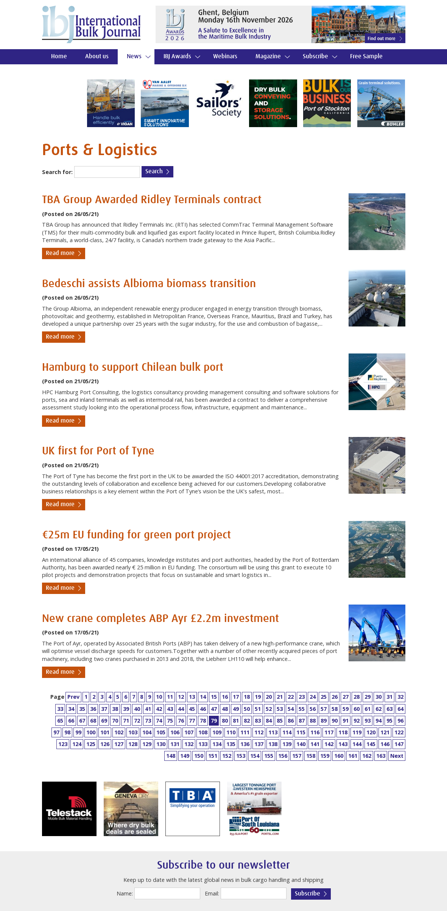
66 (71, 720)
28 (357, 696)
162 (366, 755)
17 (236, 696)
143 (342, 744)
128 (132, 744)
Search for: (57, 172)
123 (62, 744)
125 (90, 744)
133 (202, 744)
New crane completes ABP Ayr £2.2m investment (160, 618)
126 (104, 744)
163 (380, 755)
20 (269, 696)
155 (268, 755)
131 (174, 744)
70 (115, 720)
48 (225, 708)
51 (258, 708)
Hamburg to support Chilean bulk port (132, 367)
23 (302, 696)
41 (148, 708)
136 (244, 744)
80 (225, 720)
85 (280, 720)
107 (188, 732)
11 (170, 696)
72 (137, 720)
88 (313, 720)
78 (203, 720)
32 (400, 696)
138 (272, 744)
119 (356, 732)
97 (56, 732)
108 (202, 732)
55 (302, 708)
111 (244, 732)
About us (97, 56)
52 (269, 708)
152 (226, 755)
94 (378, 720)
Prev (73, 696)
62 (378, 708)
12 (181, 696)
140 (300, 744)
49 (236, 708)
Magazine (268, 56)
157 (296, 755)
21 (280, 696)
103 (132, 732)
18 (247, 696)
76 (181, 720)
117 (328, 732)
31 (389, 696)
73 (148, 720)
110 (230, 732)
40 (137, 708)
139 (286, 744)
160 (338, 755)
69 (104, 720)
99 (78, 732)
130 (160, 744)
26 (335, 696)
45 (192, 708)
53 (280, 708)
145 (370, 744)
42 (159, 708)
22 (291, 696)
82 (247, 720)
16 (225, 696)
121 (384, 732)
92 (357, 720)
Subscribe (315, 56)
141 (314, 744)
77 (192, 720)
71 (126, 720)
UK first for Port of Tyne (98, 451)
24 (313, 696)
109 (216, 732)
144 (356, 744)
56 (313, 708)
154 (254, 755)
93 (367, 720)
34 (71, 708)
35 (82, 708)
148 (170, 755)
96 (400, 720)
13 (192, 696)
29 (367, 696)
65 (60, 720)
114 (286, 732)
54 (291, 708)
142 (328, 744)
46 (203, 708)
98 (67, 732)
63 (389, 708)
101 (104, 732)
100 (90, 732)
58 (335, 708)
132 (188, 744)
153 (240, 755)
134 (216, 744)
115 (300, 732)
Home (59, 56)
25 (324, 696)
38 (115, 708)
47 (214, 708)
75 (170, 720)
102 (118, 732)
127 (118, 744)
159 (324, 755)
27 (346, 696)
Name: (125, 893)
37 (104, 708)
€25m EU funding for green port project (136, 535)
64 (400, 708)
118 (342, 732)
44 (181, 708)
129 (146, 744)
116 (314, 732)
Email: (212, 893)
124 (76, 744)
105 (160, 732)
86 (291, 720)
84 (269, 720)
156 (282, 755)
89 (324, 720)
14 (203, 696)
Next (396, 755)
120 (370, 732)
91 (346, 720)
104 (146, 732)
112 (258, 732)
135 (230, 744)
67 (82, 720)
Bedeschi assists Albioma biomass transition (149, 283)
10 (159, 696)
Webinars (225, 56)
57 (324, 708)
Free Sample (366, 56)
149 (184, 755)
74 (159, 720)
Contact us (64, 72)
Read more (60, 253)
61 (367, 708)
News (134, 56)
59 (346, 708)
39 (126, 708)
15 (214, 696)
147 (398, 744)
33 (60, 708)
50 (247, 708)
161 (352, 755)
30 (378, 696)
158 (310, 755)
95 (389, 720)
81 (236, 720)
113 (272, 732)
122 (398, 732)
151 (212, 755)
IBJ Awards (177, 56)
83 (258, 720)
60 (357, 708)
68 (93, 720)
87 (302, 720)
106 (174, 732)
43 (170, 708)
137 (258, 744)
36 (93, 708)
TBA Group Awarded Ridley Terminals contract (152, 199)
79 (214, 720)
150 (198, 755)
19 (258, 696)
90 (335, 720)
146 (384, 744)
